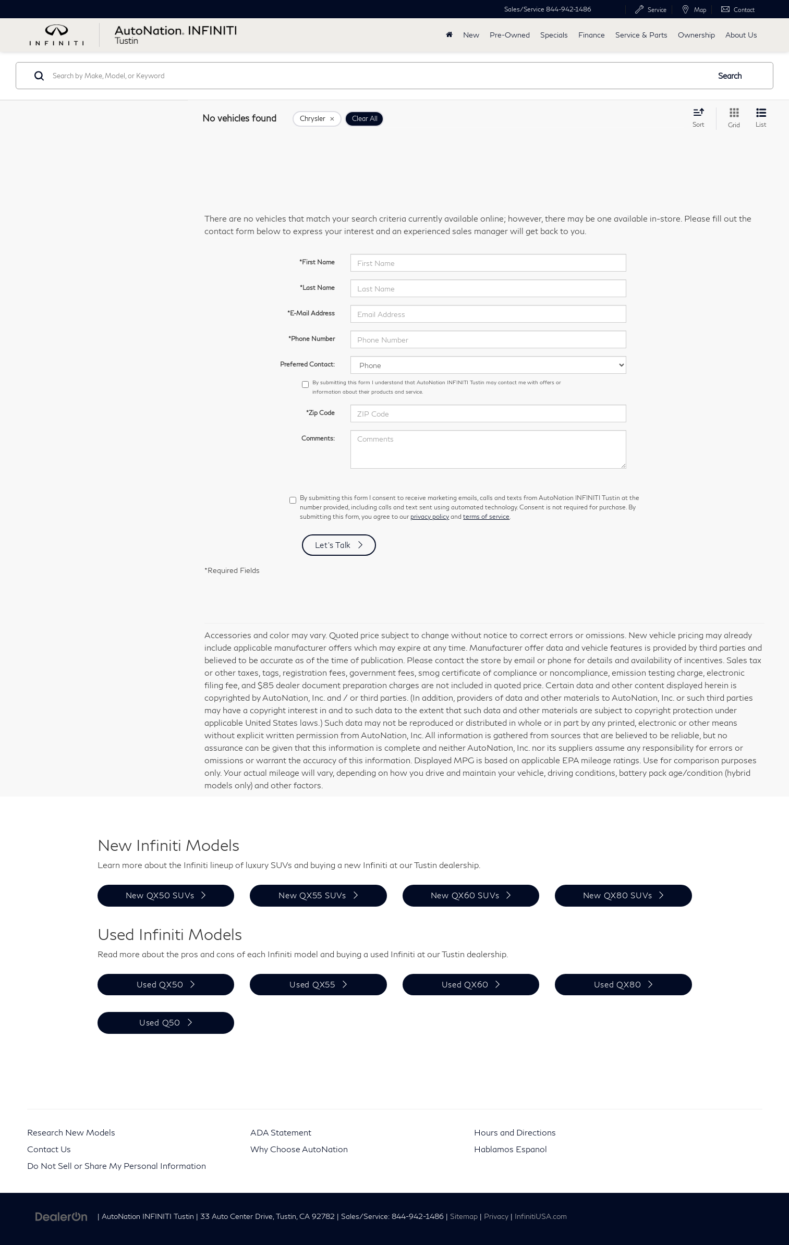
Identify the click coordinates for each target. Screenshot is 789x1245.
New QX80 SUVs (617, 895)
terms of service (486, 516)
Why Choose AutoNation (299, 1149)
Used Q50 (159, 1022)
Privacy (496, 1216)
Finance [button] (591, 34)
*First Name (317, 262)
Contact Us (49, 1149)
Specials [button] (554, 34)
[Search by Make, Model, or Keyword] (380, 75)
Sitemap (464, 1216)
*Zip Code (320, 413)
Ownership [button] (696, 34)
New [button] (471, 34)
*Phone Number (311, 339)
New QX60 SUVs (465, 895)
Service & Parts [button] (641, 34)
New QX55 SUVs (312, 895)
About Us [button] (741, 34)
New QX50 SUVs (160, 895)
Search (730, 75)
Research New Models (71, 1132)
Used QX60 (465, 984)
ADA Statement (280, 1132)
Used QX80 (617, 984)
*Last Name (317, 287)
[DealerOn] (61, 1215)
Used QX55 (312, 984)
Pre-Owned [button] (510, 34)
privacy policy (429, 516)
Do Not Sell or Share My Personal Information (116, 1165)
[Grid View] (732, 118)
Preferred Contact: (307, 364)
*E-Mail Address (311, 313)
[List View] (761, 118)
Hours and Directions (515, 1132)
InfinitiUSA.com (541, 1216)
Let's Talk (333, 545)
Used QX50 (160, 984)
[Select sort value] (701, 117)
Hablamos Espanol (510, 1149)
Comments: (318, 438)
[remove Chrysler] (317, 119)
